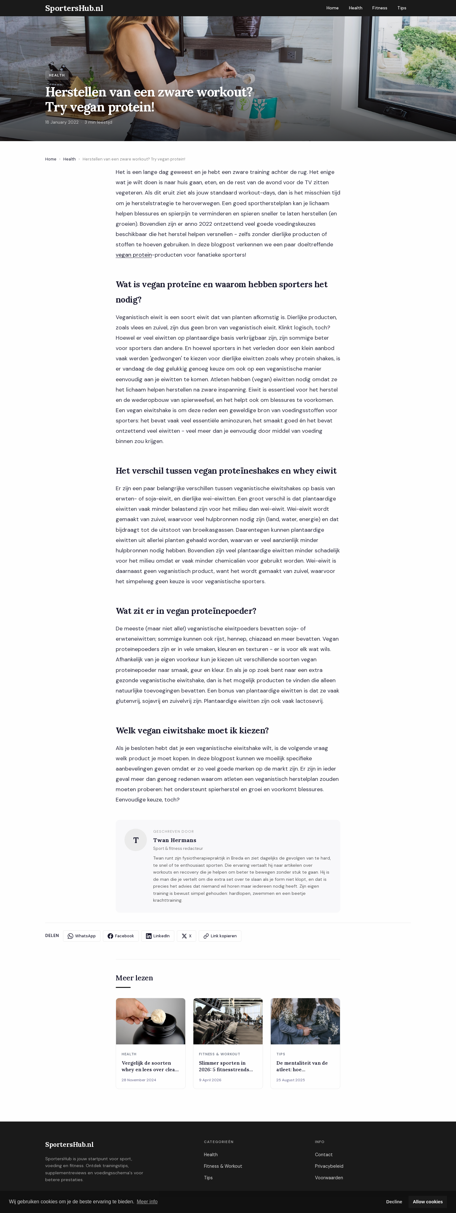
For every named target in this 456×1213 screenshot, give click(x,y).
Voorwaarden (329, 1178)
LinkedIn (158, 936)
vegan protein (134, 255)
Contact (324, 1154)
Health (356, 8)
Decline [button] (394, 1201)
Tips (401, 8)
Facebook (121, 936)
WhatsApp (82, 936)
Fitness (379, 8)
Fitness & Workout (223, 1166)
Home (333, 8)
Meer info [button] (147, 1201)
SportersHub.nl (69, 1144)
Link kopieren (220, 936)
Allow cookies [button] (428, 1201)
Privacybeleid (329, 1166)
